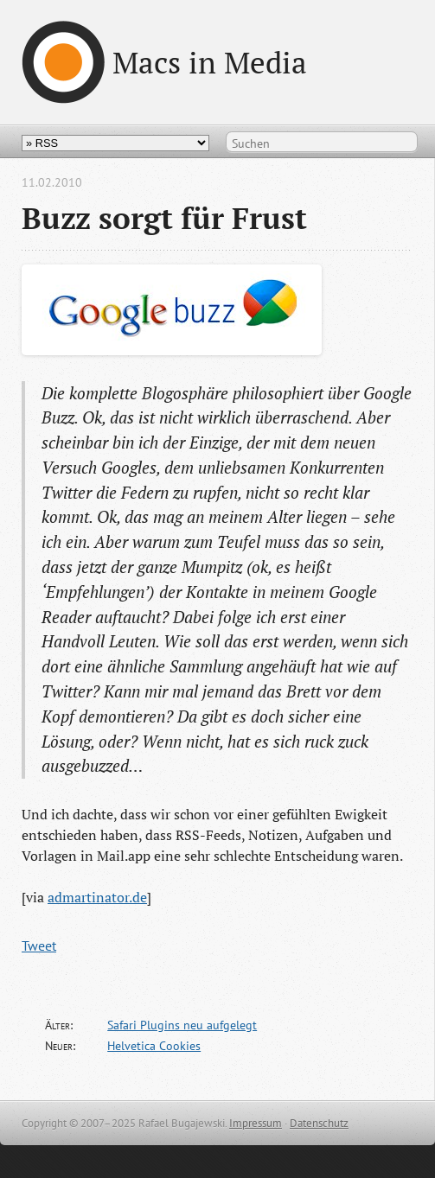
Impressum (255, 1123)
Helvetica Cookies (154, 1046)
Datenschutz (319, 1123)
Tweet (39, 945)
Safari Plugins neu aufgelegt (182, 1025)
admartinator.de (97, 897)
